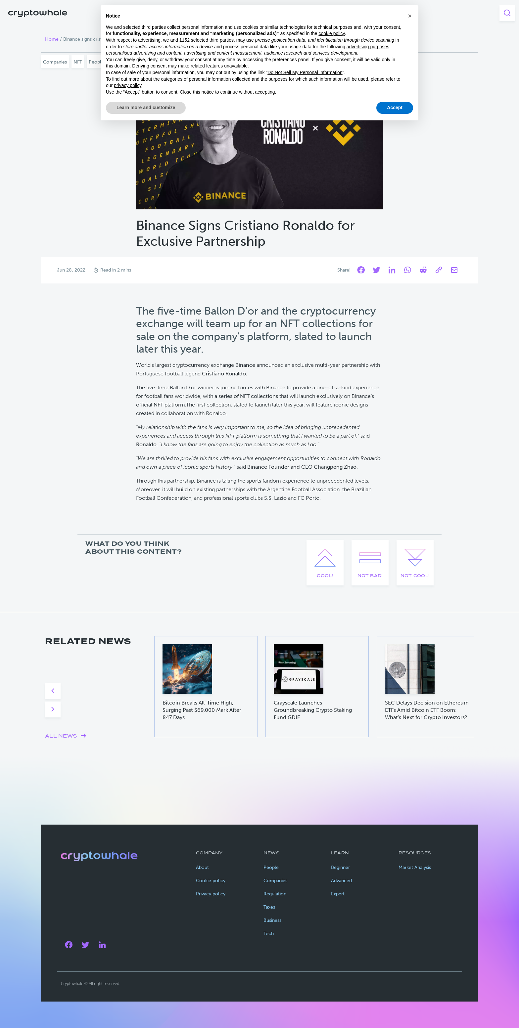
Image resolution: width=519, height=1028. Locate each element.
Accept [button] (394, 107)
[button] (409, 16)
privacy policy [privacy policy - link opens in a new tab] (127, 85)
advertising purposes (368, 46)
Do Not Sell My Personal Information (304, 72)
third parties (222, 40)
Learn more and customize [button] (146, 107)
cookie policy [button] (331, 33)
